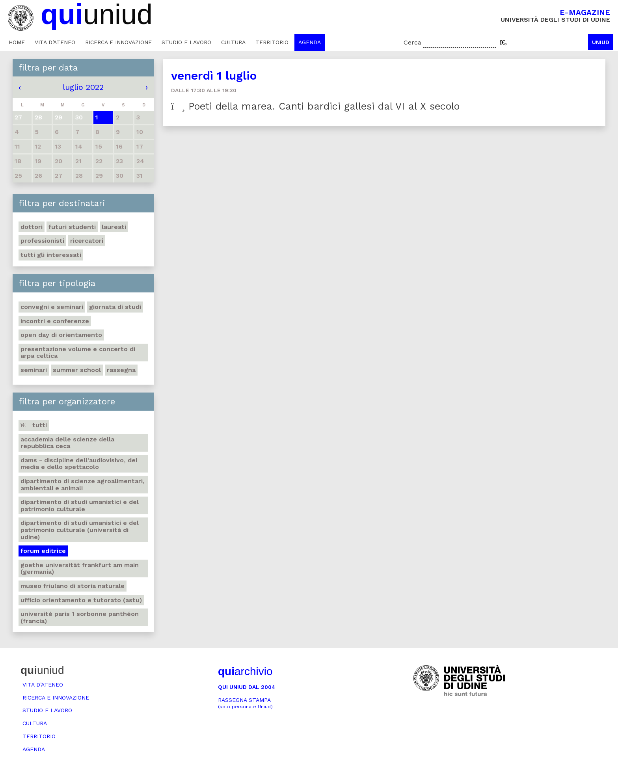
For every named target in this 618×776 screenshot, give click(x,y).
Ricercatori (86, 240)
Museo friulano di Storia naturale (72, 586)
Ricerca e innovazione (118, 42)
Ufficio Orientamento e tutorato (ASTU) (81, 600)
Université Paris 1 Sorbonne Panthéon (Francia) (79, 617)
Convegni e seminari (51, 307)
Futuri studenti (72, 227)
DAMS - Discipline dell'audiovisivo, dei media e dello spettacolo (78, 463)
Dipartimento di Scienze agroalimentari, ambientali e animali (82, 484)
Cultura (233, 42)
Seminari (33, 370)
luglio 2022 (83, 87)
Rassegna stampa (245, 703)
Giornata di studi (115, 307)
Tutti (33, 425)
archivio (245, 671)
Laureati (114, 227)
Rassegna (121, 370)
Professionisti (42, 240)
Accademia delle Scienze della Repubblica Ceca (67, 442)
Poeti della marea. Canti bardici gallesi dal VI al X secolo (315, 106)
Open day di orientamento (61, 335)
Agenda (309, 42)
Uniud (600, 42)
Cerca (412, 42)
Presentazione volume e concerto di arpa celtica (77, 352)
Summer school (77, 370)
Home (17, 42)
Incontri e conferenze (54, 321)
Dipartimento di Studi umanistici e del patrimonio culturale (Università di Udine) (79, 529)
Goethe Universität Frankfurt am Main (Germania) (79, 568)
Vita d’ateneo (55, 42)
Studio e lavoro (186, 42)
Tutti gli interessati (50, 255)
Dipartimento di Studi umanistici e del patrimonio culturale (79, 505)
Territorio (272, 42)
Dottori (31, 227)
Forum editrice (43, 551)
